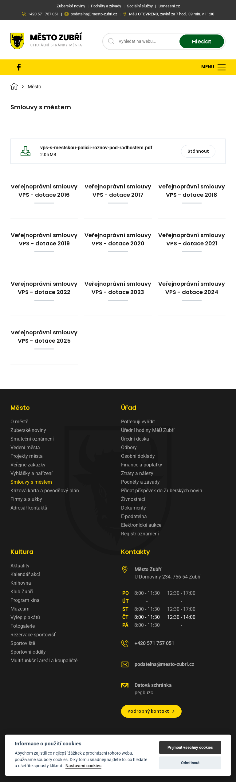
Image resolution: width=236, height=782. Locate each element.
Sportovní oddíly (28, 652)
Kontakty (135, 551)
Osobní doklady (138, 456)
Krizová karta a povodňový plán (44, 491)
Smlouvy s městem (31, 482)
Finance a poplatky (141, 465)
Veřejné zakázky (27, 465)
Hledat (201, 41)
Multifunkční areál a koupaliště (43, 660)
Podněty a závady (140, 482)
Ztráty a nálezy (137, 473)
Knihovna (20, 583)
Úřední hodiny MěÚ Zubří (148, 430)
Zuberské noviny (28, 430)
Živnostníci (133, 499)
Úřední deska (135, 439)
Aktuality (20, 566)
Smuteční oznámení (32, 439)
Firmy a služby (26, 499)
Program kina (25, 600)
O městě (19, 422)
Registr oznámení (140, 534)
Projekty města (26, 456)
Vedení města (25, 447)
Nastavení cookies (83, 765)
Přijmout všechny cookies (190, 747)
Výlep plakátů (25, 617)
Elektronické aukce (141, 525)
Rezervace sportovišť (33, 635)
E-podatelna (134, 516)
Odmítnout (190, 762)
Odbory (129, 447)
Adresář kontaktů (28, 508)
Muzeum (20, 609)
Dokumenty (133, 508)
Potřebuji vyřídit (138, 422)
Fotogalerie (22, 626)
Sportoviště (22, 643)
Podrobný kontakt (151, 711)
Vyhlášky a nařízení (31, 473)
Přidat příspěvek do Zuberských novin (161, 491)
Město (34, 86)
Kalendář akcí (25, 574)
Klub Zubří (21, 592)
